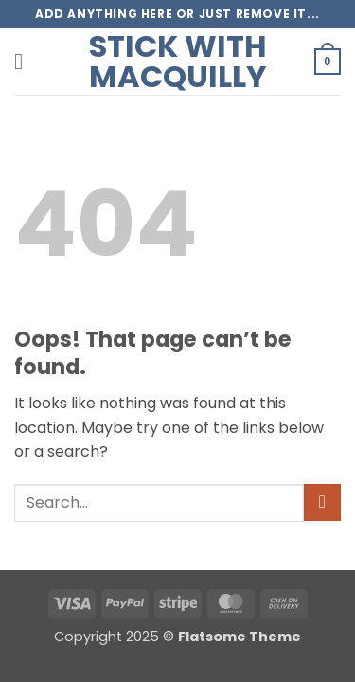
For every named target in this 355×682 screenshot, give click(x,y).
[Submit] (322, 502)
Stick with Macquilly (178, 61)
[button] (25, 61)
